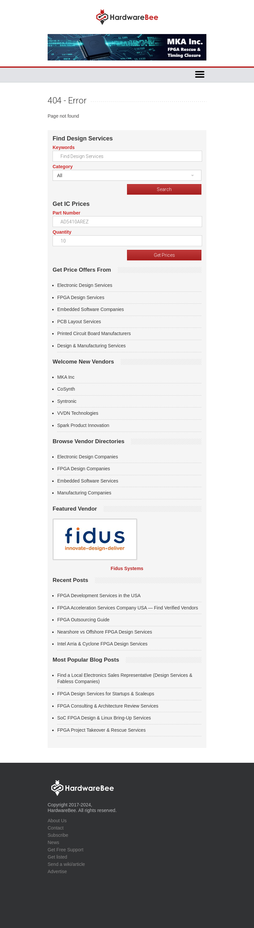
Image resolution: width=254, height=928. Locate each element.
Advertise (57, 871)
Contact (56, 828)
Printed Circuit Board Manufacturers (94, 333)
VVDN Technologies (77, 413)
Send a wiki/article (66, 864)
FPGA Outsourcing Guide (83, 619)
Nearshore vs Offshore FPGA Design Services (104, 632)
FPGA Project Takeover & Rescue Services (101, 730)
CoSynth (66, 389)
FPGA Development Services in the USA (99, 595)
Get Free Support (65, 849)
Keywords (64, 147)
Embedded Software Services (87, 480)
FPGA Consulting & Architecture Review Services (107, 706)
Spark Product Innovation (83, 425)
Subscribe (58, 835)
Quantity (62, 232)
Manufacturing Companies (84, 492)
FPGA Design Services (80, 297)
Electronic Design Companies (87, 456)
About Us (57, 820)
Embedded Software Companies (90, 309)
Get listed (57, 857)
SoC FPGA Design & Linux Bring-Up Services (104, 717)
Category (63, 166)
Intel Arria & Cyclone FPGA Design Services (102, 643)
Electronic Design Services (84, 285)
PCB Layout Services (79, 321)
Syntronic (66, 401)
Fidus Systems (127, 568)
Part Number (66, 213)
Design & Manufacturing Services (91, 345)
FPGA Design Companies (83, 468)
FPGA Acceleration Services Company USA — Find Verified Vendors (127, 607)
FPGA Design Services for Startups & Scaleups (105, 693)
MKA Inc (65, 377)
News (53, 842)
